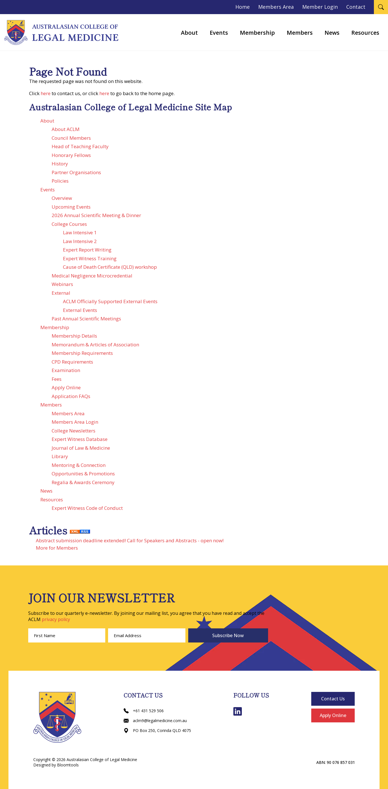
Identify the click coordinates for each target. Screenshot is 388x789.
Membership (257, 32)
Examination (66, 370)
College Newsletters (73, 430)
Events (219, 32)
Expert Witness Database (80, 439)
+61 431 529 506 (144, 710)
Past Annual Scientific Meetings (86, 318)
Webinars (62, 284)
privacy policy (56, 619)
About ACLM (66, 129)
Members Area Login (75, 422)
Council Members (71, 138)
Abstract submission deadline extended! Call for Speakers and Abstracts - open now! (129, 540)
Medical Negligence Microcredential (92, 275)
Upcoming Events (71, 207)
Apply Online (66, 387)
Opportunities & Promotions (83, 473)
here (46, 93)
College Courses (69, 224)
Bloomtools (68, 765)
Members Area (276, 6)
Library (60, 456)
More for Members (57, 548)
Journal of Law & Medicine (81, 448)
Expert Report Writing (87, 249)
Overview (62, 198)
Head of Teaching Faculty (80, 146)
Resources (365, 32)
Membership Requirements (82, 353)
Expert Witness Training (90, 258)
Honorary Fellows (71, 155)
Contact (355, 6)
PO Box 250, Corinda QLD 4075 (157, 730)
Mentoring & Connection (79, 465)
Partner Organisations (76, 172)
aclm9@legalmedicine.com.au (155, 720)
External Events (80, 310)
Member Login (320, 6)
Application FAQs (71, 396)
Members (300, 32)
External (61, 293)
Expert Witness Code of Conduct (87, 508)
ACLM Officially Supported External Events (110, 301)
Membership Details (74, 336)
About (189, 32)
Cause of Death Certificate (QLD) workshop (110, 267)
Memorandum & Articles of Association (95, 344)
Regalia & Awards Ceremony (83, 482)
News (332, 32)
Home (242, 6)
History (60, 163)
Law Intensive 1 (80, 232)
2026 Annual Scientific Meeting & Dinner (96, 215)
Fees (57, 379)
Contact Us (333, 699)
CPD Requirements (72, 362)
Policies (60, 181)
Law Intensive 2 (80, 241)
